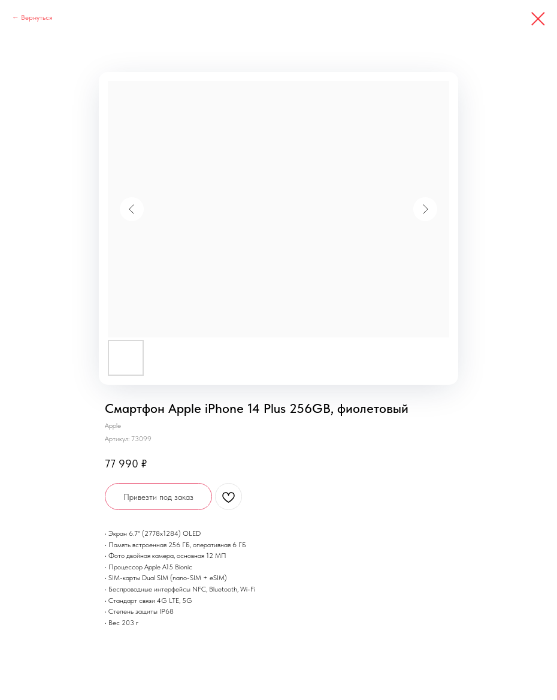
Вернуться (37, 17)
